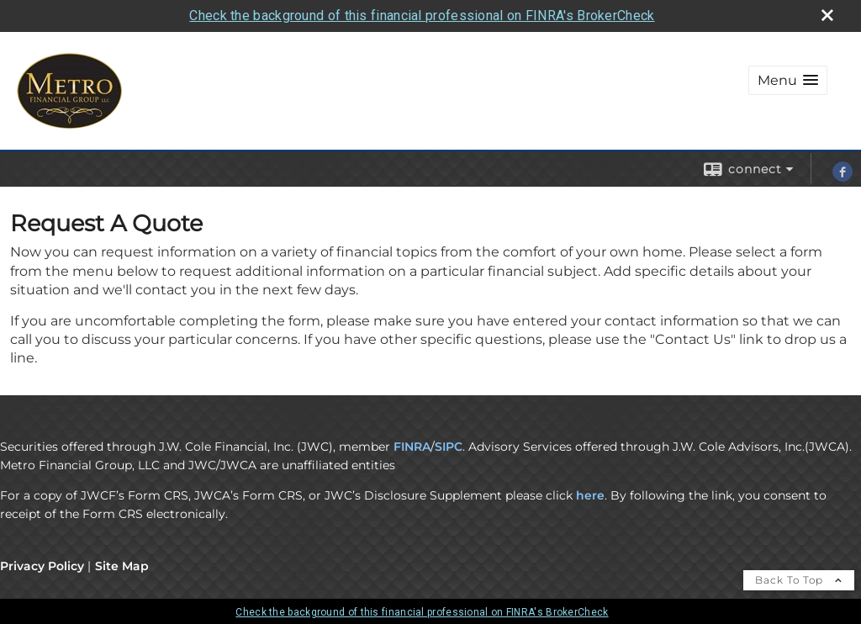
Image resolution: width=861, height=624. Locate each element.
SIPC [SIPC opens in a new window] (448, 446)
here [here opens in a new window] (590, 495)
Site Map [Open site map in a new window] (122, 566)
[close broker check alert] (827, 15)
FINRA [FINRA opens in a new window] (412, 446)
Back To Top (799, 580)
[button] (787, 80)
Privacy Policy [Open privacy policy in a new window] (42, 566)
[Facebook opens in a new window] (842, 177)
